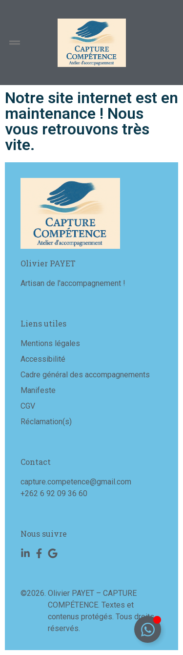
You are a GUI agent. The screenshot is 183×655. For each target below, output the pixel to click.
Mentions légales (50, 343)
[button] (14, 43)
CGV (27, 406)
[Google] (53, 553)
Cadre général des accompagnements (85, 374)
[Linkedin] (25, 553)
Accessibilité (42, 359)
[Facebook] (39, 553)
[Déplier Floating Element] (147, 629)
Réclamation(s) (46, 421)
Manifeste (38, 390)
